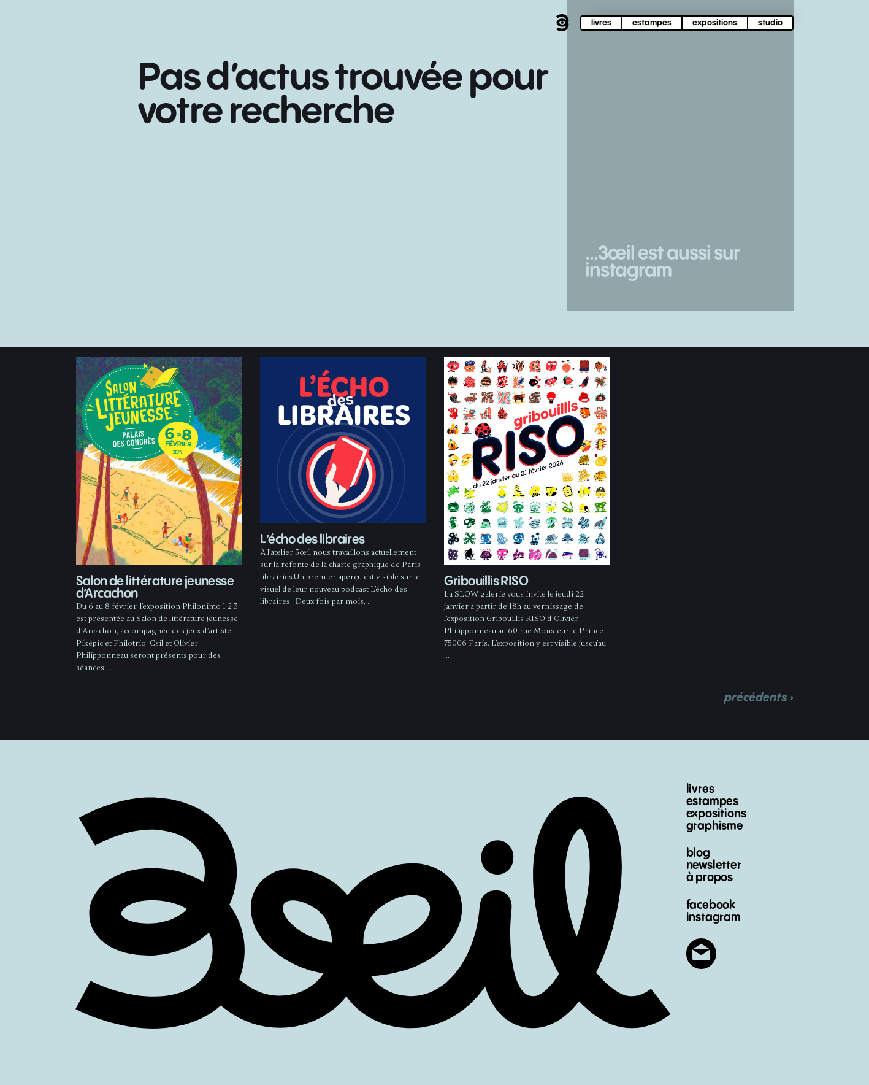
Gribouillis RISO (486, 581)
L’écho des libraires (312, 539)
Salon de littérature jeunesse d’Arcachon (155, 587)
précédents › (759, 697)
